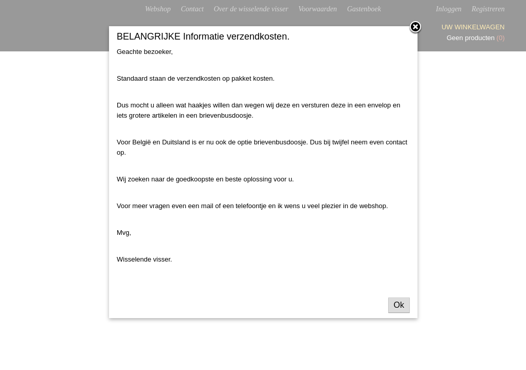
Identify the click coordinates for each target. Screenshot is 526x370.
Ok (399, 305)
